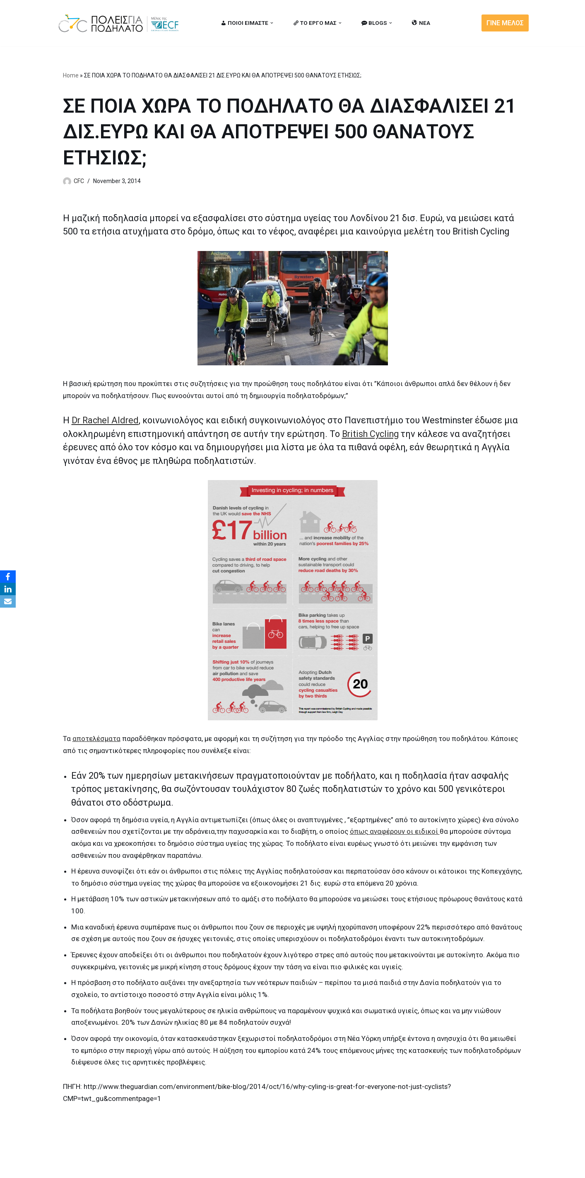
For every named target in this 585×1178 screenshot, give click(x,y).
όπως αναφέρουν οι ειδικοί (395, 832)
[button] (271, 23)
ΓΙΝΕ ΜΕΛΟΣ (505, 23)
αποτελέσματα (96, 738)
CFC (79, 181)
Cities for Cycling (83, 1167)
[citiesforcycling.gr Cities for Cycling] (121, 23)
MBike (162, 1167)
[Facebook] (8, 576)
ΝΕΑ (421, 22)
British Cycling (370, 433)
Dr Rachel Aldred (105, 420)
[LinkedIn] (8, 589)
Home (71, 75)
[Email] (8, 601)
